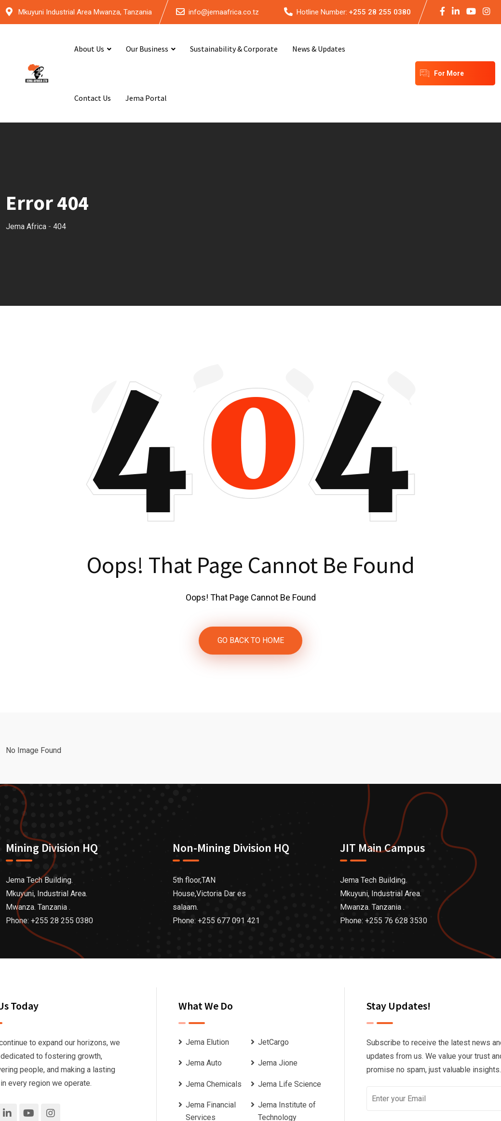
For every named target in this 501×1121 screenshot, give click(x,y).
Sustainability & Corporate (234, 49)
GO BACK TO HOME (250, 640)
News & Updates (318, 49)
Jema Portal (146, 98)
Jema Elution (207, 1042)
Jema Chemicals (214, 1084)
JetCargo (273, 1042)
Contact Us (92, 98)
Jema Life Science (289, 1084)
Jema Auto (204, 1063)
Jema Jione (278, 1063)
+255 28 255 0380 (380, 12)
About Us (89, 49)
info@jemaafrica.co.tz (224, 12)
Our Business (147, 49)
